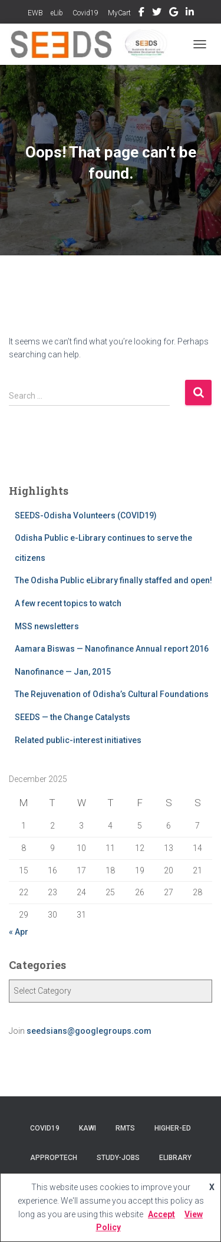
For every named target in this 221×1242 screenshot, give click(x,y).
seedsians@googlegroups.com (89, 1031)
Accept (161, 1214)
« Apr (18, 932)
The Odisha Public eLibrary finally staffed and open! (113, 580)
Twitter (156, 13)
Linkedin (190, 13)
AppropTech (53, 1158)
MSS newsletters (47, 626)
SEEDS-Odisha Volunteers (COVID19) (86, 515)
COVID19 (45, 1128)
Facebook (141, 13)
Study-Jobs (118, 1158)
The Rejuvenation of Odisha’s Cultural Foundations (112, 694)
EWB (35, 13)
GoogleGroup (173, 13)
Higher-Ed (172, 1128)
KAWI (87, 1128)
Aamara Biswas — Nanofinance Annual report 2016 (112, 648)
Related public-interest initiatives (78, 740)
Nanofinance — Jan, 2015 (63, 671)
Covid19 (84, 13)
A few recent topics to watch (68, 603)
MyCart (118, 13)
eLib (57, 13)
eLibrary (175, 1158)
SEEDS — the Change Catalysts (72, 717)
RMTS (125, 1128)
